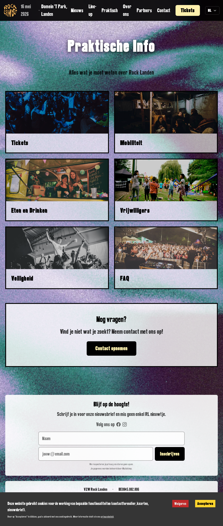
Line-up (93, 10)
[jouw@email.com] (95, 454)
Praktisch (110, 10)
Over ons (127, 10)
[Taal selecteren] (212, 10)
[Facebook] (118, 424)
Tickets (188, 10)
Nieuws (77, 10)
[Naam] (111, 438)
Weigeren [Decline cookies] (180, 504)
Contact (163, 10)
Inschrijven (169, 453)
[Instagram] (124, 424)
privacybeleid (107, 516)
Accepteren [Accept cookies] (205, 504)
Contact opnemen (111, 348)
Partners (144, 10)
